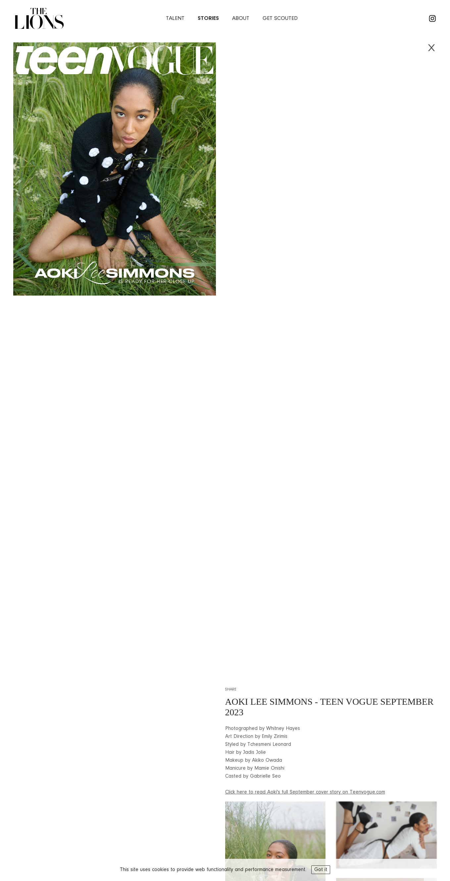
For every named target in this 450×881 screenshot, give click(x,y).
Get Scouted (280, 18)
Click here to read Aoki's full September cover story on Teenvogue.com (305, 792)
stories (208, 18)
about (240, 18)
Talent (175, 18)
